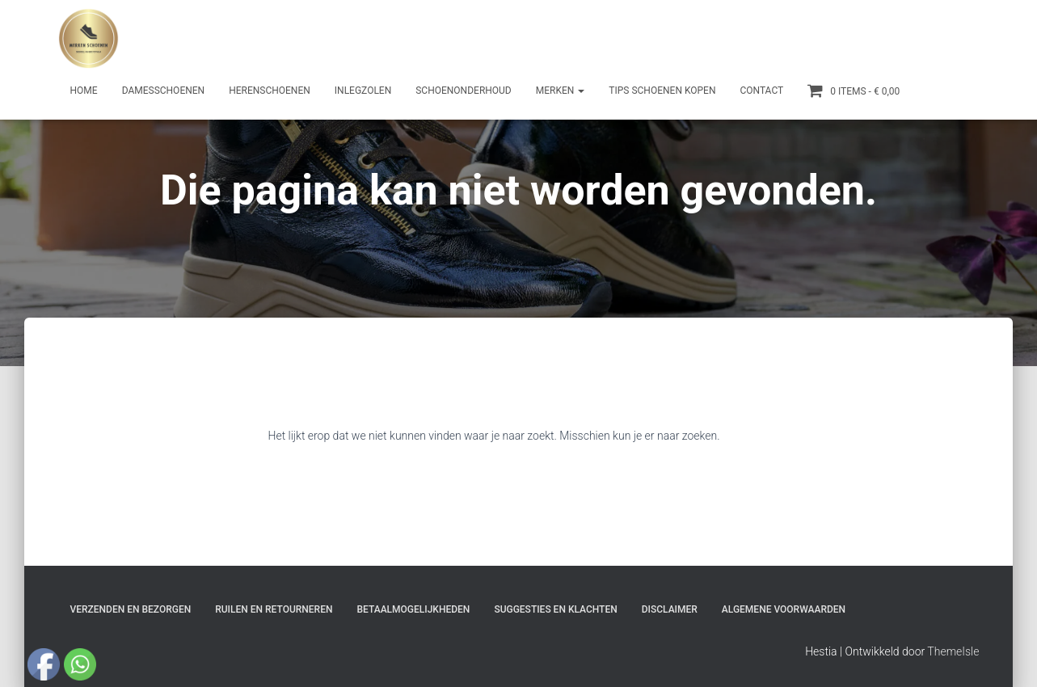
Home (84, 90)
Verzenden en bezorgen (131, 609)
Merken (560, 90)
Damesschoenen (163, 90)
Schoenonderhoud (463, 90)
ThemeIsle (953, 651)
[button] (580, 90)
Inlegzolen (363, 90)
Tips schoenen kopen (662, 90)
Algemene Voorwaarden (783, 609)
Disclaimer (670, 609)
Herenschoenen (269, 90)
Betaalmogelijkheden (413, 609)
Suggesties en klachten (555, 609)
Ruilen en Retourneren (273, 609)
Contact (761, 90)
